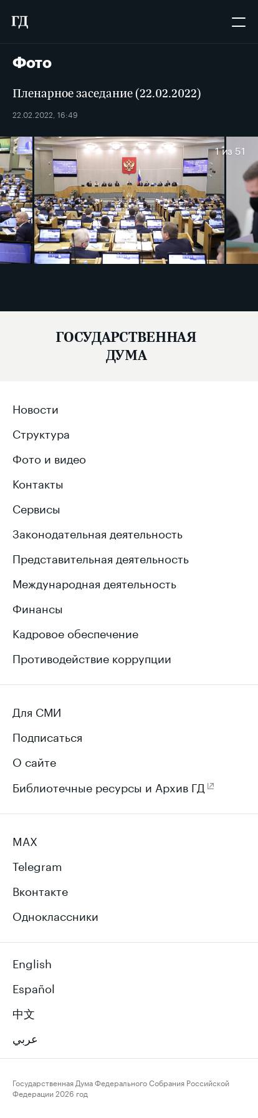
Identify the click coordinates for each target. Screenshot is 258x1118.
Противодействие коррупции (91, 657)
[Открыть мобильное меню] (238, 21)
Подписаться (47, 735)
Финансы (37, 607)
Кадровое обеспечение (75, 632)
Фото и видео (49, 457)
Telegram (37, 864)
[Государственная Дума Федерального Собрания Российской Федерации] (19, 21)
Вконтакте (40, 889)
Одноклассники (55, 914)
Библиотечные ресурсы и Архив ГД (108, 786)
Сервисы (36, 507)
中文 (23, 1012)
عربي (25, 1037)
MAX (24, 839)
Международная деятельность (94, 582)
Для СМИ (36, 710)
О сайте (34, 760)
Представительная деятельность (100, 557)
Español (33, 987)
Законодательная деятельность (97, 532)
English (32, 962)
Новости (35, 407)
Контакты (38, 482)
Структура (41, 432)
